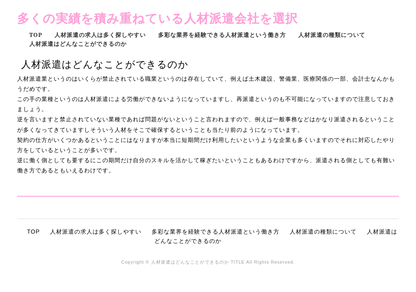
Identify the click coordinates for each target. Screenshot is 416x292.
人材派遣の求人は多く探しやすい (100, 35)
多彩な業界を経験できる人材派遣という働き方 (222, 35)
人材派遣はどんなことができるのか (78, 43)
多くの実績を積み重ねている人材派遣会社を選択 (157, 18)
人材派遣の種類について (331, 35)
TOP (35, 35)
